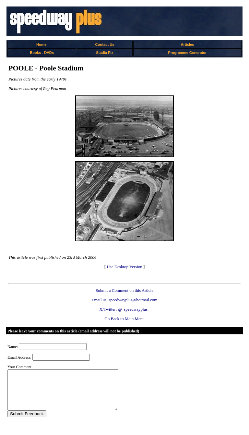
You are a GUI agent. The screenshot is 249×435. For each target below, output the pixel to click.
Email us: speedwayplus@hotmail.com (125, 299)
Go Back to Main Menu (124, 318)
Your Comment (19, 367)
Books (35, 53)
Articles (187, 44)
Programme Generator (187, 53)
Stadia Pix (104, 53)
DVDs (49, 53)
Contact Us (104, 44)
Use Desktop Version (124, 266)
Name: (12, 346)
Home (41, 44)
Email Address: (19, 357)
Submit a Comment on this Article (124, 290)
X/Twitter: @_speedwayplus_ (124, 309)
